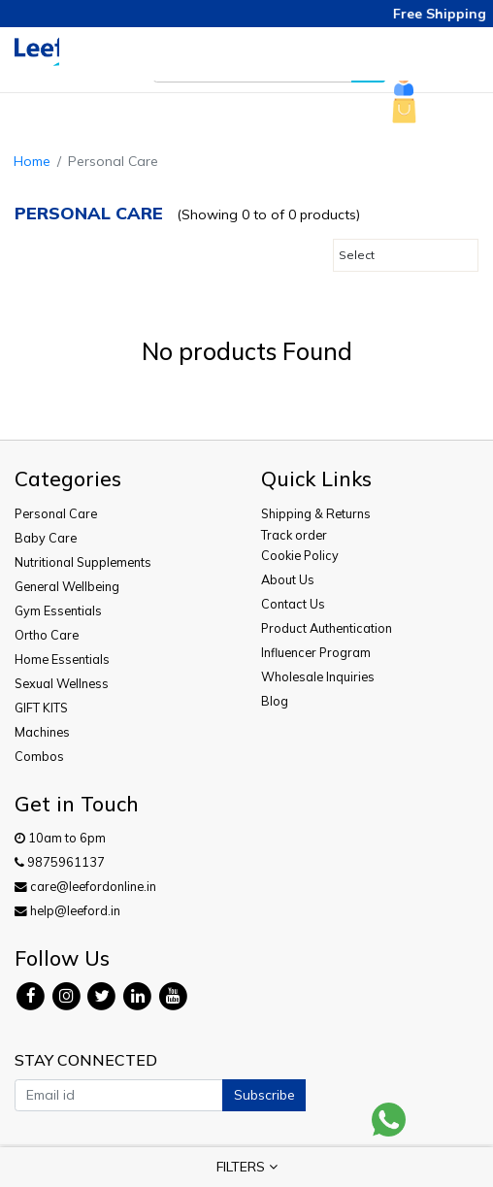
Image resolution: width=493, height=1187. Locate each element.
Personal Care (56, 513)
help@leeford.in (67, 910)
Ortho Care (47, 635)
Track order (294, 535)
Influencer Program (316, 652)
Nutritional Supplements (83, 562)
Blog (274, 701)
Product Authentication (326, 628)
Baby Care (46, 537)
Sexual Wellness (62, 683)
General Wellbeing (67, 586)
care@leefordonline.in (85, 886)
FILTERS (247, 1166)
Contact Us (293, 603)
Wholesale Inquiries (318, 676)
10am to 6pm (60, 837)
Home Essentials (62, 659)
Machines (42, 732)
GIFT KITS (41, 707)
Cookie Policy (300, 555)
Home (32, 161)
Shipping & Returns (316, 513)
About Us (287, 579)
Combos (39, 756)
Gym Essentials (58, 610)
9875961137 (60, 862)
